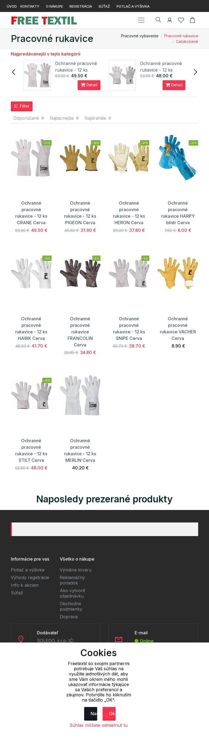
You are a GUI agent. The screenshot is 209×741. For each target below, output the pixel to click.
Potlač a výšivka (27, 570)
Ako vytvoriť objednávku (72, 593)
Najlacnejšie (65, 118)
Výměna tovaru (75, 570)
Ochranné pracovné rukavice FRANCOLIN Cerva (80, 332)
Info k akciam (25, 585)
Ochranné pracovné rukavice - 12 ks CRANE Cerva (76, 70)
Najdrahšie (98, 118)
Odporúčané (29, 118)
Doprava (69, 616)
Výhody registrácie (30, 577)
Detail (89, 84)
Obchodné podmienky (71, 606)
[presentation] (14, 71)
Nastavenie (94, 713)
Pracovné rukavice (181, 35)
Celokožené (187, 41)
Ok (112, 713)
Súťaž (17, 592)
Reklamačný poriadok (72, 580)
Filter (22, 106)
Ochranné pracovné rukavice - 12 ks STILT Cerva (161, 70)
